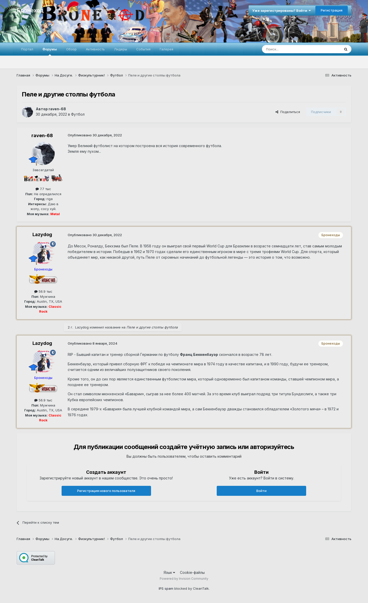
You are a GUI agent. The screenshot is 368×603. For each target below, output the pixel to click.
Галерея (166, 49)
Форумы (49, 51)
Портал (27, 49)
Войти (261, 491)
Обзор (71, 49)
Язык (169, 572)
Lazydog (42, 234)
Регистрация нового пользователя (106, 491)
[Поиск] (289, 49)
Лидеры (120, 49)
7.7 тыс (43, 189)
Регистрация (331, 10)
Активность (95, 49)
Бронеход (30, 10)
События (143, 49)
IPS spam (166, 588)
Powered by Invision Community (184, 578)
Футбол (78, 114)
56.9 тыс (43, 291)
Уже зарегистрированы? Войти (281, 10)
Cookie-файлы (192, 572)
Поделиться (287, 112)
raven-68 (57, 109)
